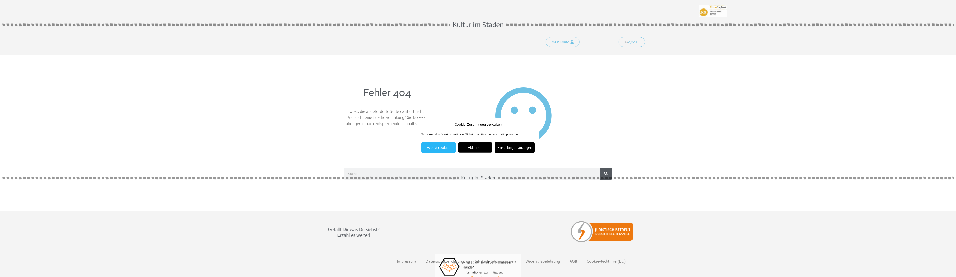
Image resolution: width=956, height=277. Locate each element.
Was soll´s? (389, 42)
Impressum (596, 261)
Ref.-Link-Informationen (685, 261)
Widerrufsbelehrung (733, 261)
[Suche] (606, 174)
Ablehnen (475, 147)
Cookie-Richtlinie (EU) (796, 261)
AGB (763, 261)
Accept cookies (438, 147)
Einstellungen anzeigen (514, 147)
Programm (417, 42)
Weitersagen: (359, 6)
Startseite (361, 42)
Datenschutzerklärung (635, 261)
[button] (569, 43)
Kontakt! (443, 42)
